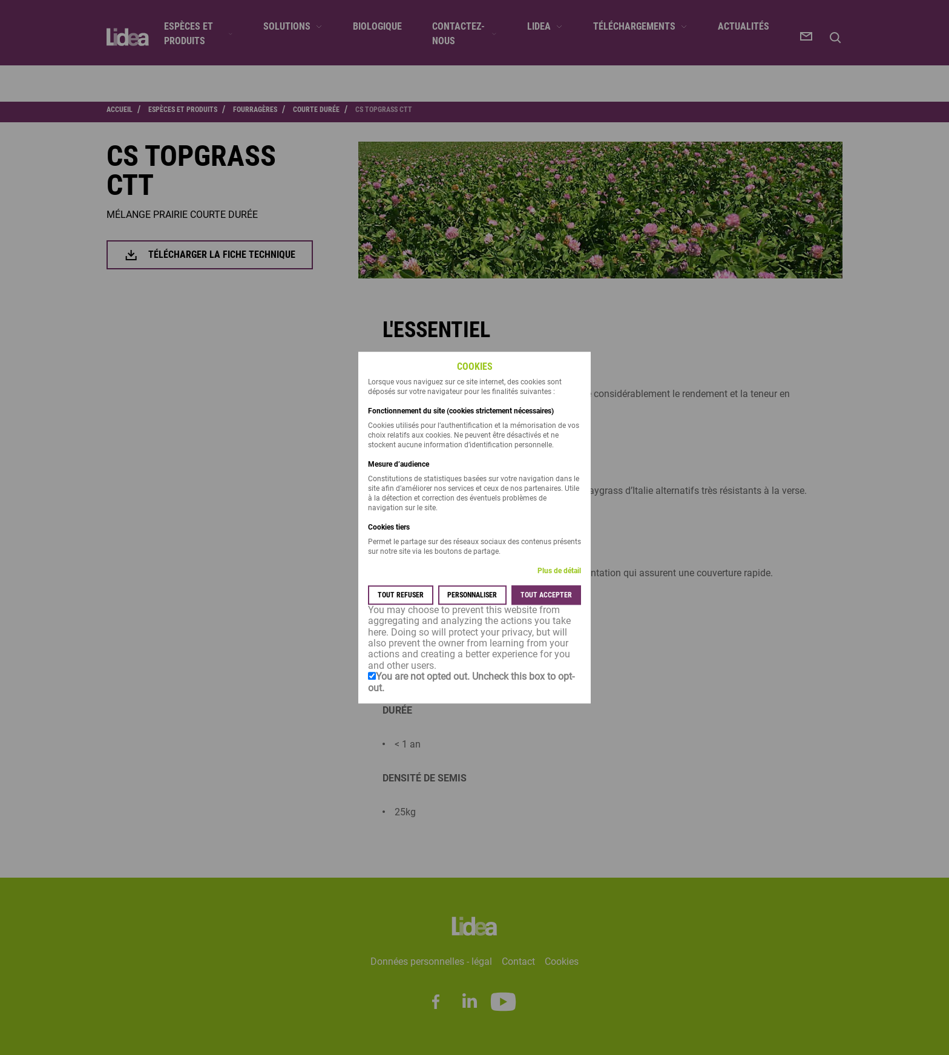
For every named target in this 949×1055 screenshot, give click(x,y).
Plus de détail (559, 571)
